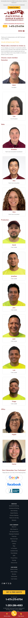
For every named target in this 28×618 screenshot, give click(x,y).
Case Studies (14, 579)
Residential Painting (14, 506)
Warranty (14, 520)
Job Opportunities (14, 532)
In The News (14, 548)
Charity (14, 544)
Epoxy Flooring (14, 513)
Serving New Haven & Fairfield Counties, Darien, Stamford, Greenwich (14, 2)
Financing (14, 536)
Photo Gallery (14, 572)
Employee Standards (14, 534)
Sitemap (14, 560)
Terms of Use (14, 563)
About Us (14, 527)
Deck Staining (14, 511)
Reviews (14, 574)
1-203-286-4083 (14, 605)
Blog (14, 546)
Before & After (14, 569)
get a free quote (14, 592)
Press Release (14, 553)
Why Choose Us (14, 529)
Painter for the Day (14, 518)
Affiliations (14, 541)
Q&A (14, 555)
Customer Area (14, 551)
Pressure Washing (14, 515)
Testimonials (14, 576)
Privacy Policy (14, 558)
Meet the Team (14, 539)
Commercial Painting (14, 508)
